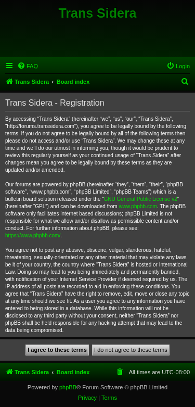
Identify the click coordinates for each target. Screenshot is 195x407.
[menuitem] (27, 66)
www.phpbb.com (138, 206)
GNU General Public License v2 (140, 199)
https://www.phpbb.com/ (32, 235)
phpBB (67, 387)
